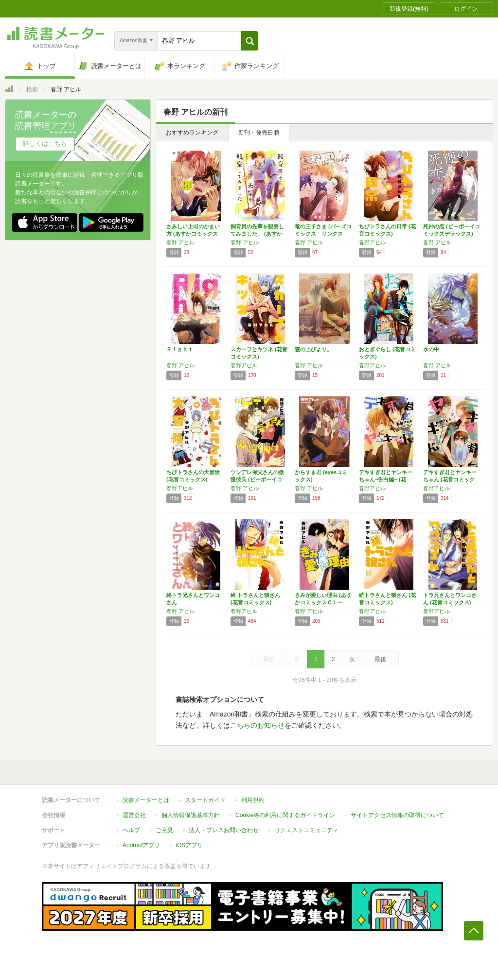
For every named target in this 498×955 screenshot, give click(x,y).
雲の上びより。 (313, 349)
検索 (32, 89)
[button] (249, 41)
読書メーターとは (146, 800)
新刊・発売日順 (258, 132)
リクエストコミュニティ (306, 830)
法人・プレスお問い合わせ (224, 830)
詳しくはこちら (45, 143)
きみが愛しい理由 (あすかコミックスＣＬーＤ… (323, 602)
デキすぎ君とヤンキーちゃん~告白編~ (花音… (385, 479)
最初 (269, 659)
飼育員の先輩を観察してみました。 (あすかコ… (257, 233)
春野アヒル (372, 242)
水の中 (431, 349)
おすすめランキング (192, 132)
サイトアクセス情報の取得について (397, 815)
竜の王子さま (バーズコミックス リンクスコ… (323, 233)
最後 (380, 659)
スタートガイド (205, 800)
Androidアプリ (141, 845)
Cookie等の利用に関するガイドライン (285, 815)
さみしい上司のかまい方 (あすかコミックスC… (193, 233)
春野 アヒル (180, 242)
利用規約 (253, 800)
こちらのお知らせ (257, 725)
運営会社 (134, 815)
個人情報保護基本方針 (190, 815)
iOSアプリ (189, 845)
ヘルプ (131, 830)
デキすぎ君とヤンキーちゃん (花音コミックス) (450, 479)
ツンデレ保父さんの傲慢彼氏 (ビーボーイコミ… (257, 479)
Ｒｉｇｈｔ (179, 349)
